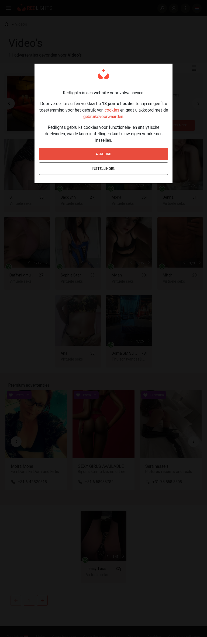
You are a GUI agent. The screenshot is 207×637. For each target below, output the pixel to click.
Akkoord (103, 154)
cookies (112, 110)
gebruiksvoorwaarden (103, 116)
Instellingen (103, 168)
